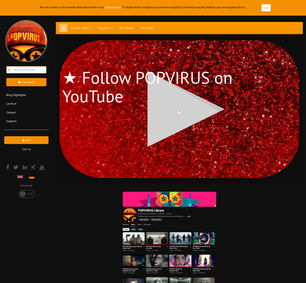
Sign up (26, 149)
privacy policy (113, 7)
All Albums (126, 28)
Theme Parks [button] (81, 28)
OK (266, 8)
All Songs (147, 28)
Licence (11, 103)
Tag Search (26, 82)
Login (26, 140)
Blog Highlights (16, 95)
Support (11, 121)
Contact (11, 112)
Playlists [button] (105, 28)
